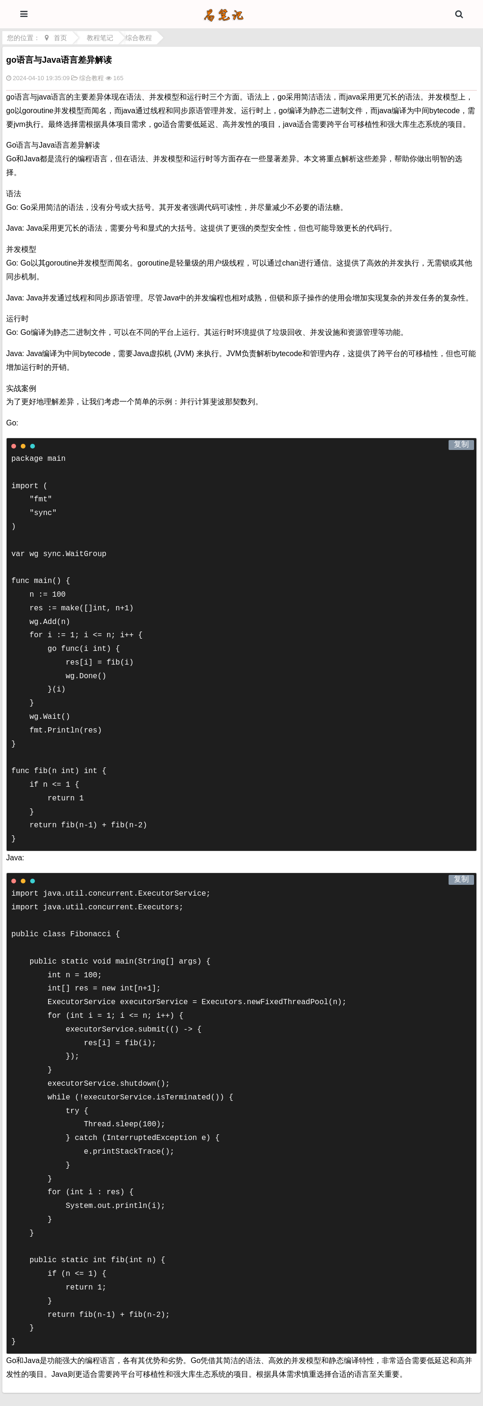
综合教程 (138, 38)
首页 (60, 38)
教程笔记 (100, 38)
